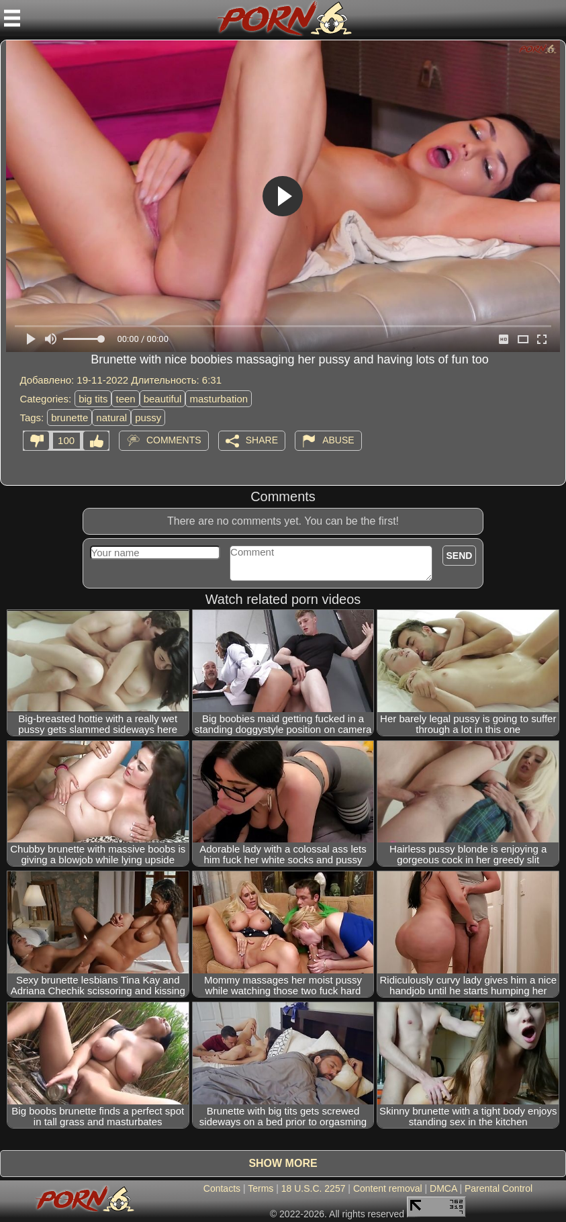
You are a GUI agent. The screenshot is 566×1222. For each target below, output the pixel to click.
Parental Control (498, 1188)
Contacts (221, 1188)
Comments (173, 440)
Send (459, 555)
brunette (69, 417)
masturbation (218, 398)
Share (262, 440)
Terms (260, 1188)
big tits (93, 398)
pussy (148, 417)
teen (125, 398)
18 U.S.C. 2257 (313, 1188)
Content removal (387, 1188)
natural (111, 417)
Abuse (338, 440)
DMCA (443, 1188)
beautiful (163, 398)
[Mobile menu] (12, 18)
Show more (282, 1163)
